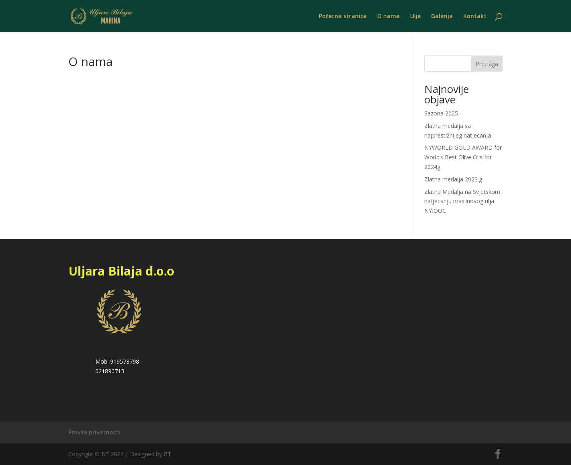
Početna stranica (343, 16)
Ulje (415, 16)
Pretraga (487, 64)
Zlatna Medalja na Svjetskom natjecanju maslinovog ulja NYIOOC (462, 201)
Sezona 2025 (441, 113)
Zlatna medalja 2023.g (453, 179)
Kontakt (475, 16)
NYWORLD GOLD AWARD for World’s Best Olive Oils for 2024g (463, 157)
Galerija (442, 16)
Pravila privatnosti (94, 432)
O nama (388, 16)
